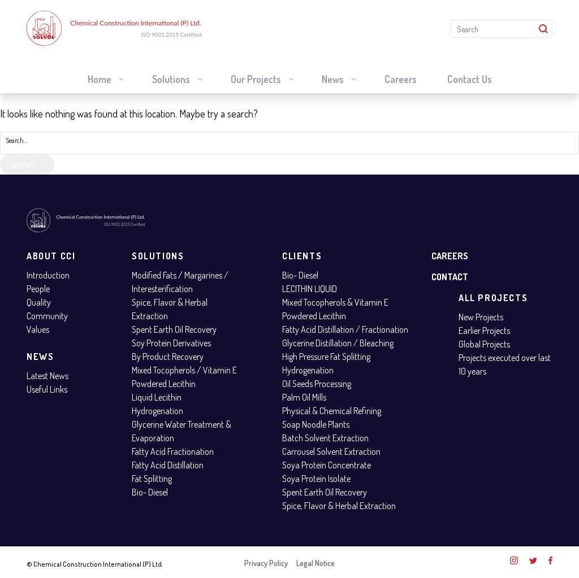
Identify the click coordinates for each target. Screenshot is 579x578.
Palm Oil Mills (304, 397)
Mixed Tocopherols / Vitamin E (184, 370)
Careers (449, 256)
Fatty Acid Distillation (168, 465)
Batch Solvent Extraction (325, 438)
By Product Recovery (168, 356)
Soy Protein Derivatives (171, 343)
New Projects (481, 317)
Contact (449, 277)
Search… (16, 140)
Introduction (48, 275)
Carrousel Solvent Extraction (331, 451)
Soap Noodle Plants (315, 424)
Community (47, 315)
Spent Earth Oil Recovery (174, 329)
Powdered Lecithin (164, 383)
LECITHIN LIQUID (309, 288)
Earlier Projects (484, 330)
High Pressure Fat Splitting (326, 356)
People (38, 288)
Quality (39, 302)
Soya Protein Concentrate (326, 465)
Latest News (47, 375)
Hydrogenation (157, 410)
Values (38, 329)
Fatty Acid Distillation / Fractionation (345, 329)
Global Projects (484, 344)
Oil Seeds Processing (316, 383)
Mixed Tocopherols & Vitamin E (335, 302)
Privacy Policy (266, 563)
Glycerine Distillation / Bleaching (338, 343)
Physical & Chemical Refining (331, 410)
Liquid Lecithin (157, 397)
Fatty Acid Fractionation (173, 451)
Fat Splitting (152, 478)
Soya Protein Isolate (316, 478)
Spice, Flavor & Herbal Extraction (339, 505)
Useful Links (47, 389)
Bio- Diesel (150, 492)
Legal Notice (315, 563)
